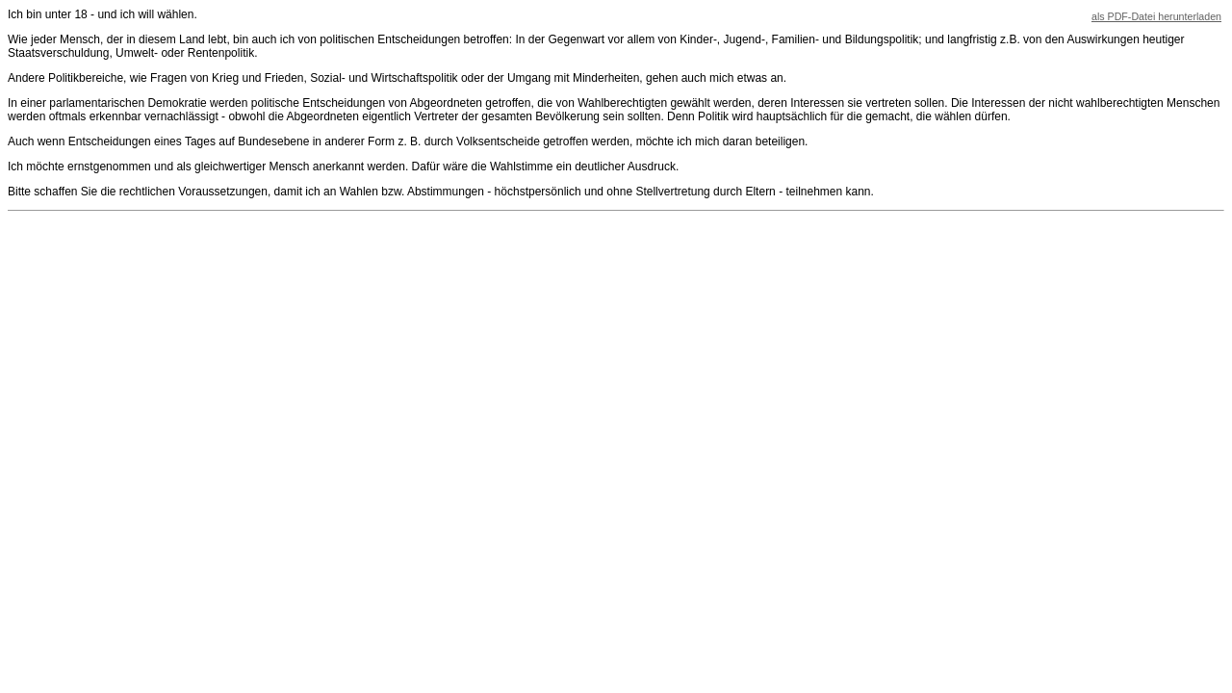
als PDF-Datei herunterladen (1156, 16)
